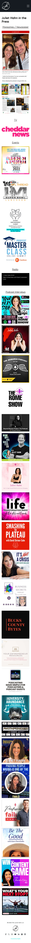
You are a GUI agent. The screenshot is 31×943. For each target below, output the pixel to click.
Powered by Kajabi (15, 938)
